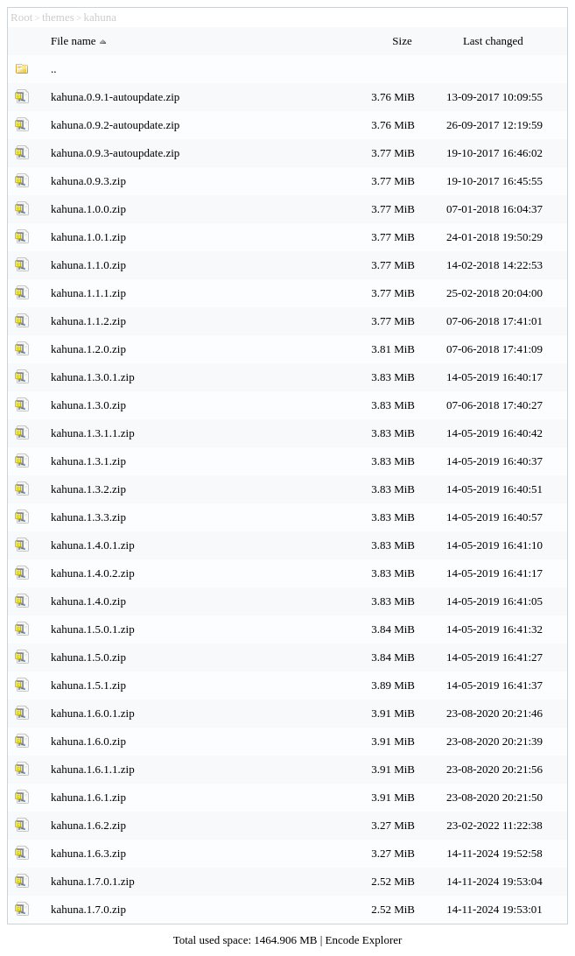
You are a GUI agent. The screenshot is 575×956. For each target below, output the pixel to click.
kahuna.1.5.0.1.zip (93, 629)
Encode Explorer (364, 939)
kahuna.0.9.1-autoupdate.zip (115, 96)
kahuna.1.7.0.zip (88, 909)
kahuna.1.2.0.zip (88, 348)
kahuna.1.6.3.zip (88, 853)
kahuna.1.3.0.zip (88, 404)
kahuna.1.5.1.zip (88, 685)
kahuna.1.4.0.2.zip (93, 573)
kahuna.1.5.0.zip (88, 657)
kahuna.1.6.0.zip (88, 741)
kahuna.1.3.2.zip (88, 489)
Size (403, 40)
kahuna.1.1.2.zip (88, 320)
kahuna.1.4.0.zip (88, 601)
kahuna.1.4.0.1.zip (93, 545)
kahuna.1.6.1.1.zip (93, 769)
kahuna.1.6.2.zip (88, 825)
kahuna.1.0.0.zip (88, 208)
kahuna (99, 17)
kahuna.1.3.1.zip (88, 460)
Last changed (494, 40)
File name (80, 40)
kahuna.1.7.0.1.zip (93, 881)
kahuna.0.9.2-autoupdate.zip (115, 124)
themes (58, 17)
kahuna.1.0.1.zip (88, 236)
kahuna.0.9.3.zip (88, 180)
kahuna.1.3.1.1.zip (93, 432)
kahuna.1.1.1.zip (88, 292)
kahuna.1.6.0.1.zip (93, 713)
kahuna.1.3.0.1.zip (93, 376)
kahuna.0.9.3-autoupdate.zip (115, 152)
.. (54, 68)
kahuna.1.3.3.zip (88, 517)
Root (21, 17)
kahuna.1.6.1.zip (88, 797)
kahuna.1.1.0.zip (88, 264)
